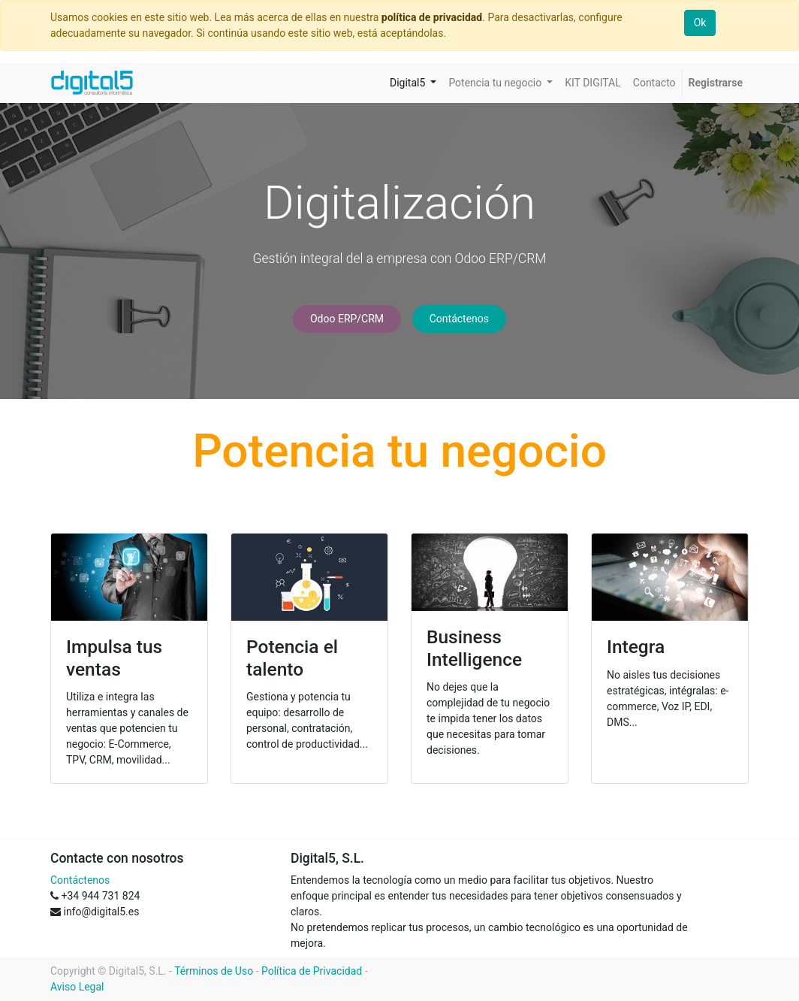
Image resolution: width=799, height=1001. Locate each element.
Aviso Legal (77, 987)
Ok (700, 23)
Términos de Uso (213, 971)
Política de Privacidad (311, 971)
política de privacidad (431, 17)
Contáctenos (459, 319)
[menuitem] (593, 83)
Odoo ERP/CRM (347, 319)
